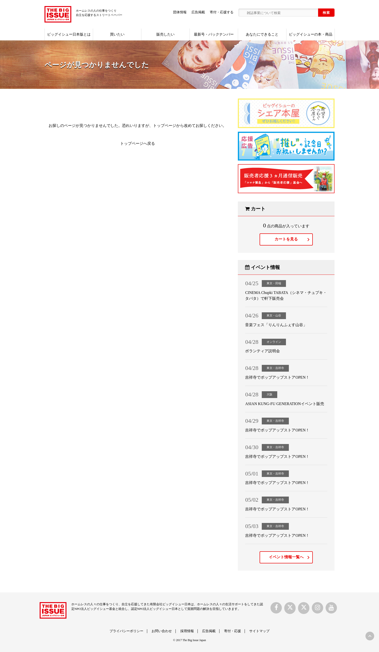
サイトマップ (259, 631)
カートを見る (286, 239)
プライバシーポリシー (126, 631)
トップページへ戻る (137, 143)
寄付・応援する (221, 12)
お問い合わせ (162, 631)
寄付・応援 (232, 631)
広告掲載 (198, 12)
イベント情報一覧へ (286, 557)
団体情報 (180, 12)
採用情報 (187, 631)
